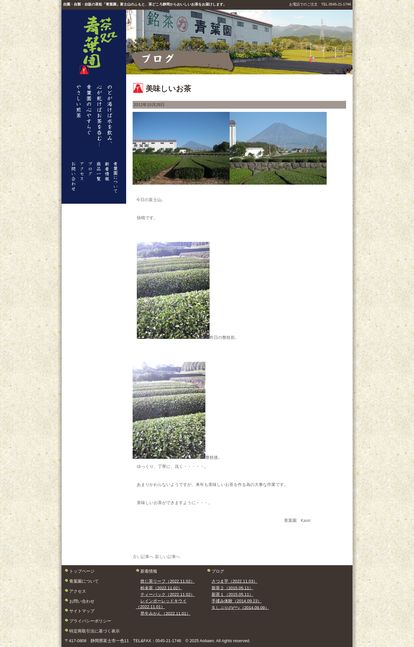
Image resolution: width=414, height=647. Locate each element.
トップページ (81, 571)
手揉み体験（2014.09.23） (237, 600)
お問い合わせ (81, 600)
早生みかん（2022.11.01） (165, 613)
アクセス (77, 590)
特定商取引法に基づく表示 (94, 630)
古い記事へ (143, 556)
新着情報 (148, 571)
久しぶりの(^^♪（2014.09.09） (240, 607)
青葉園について (84, 581)
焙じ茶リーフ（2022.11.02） (167, 581)
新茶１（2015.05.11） (232, 594)
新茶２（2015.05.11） (232, 587)
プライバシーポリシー (90, 620)
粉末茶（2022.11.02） (161, 587)
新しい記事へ (167, 556)
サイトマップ (81, 611)
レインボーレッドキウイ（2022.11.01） (161, 603)
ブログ (218, 571)
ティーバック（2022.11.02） (167, 594)
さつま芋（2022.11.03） (234, 581)
